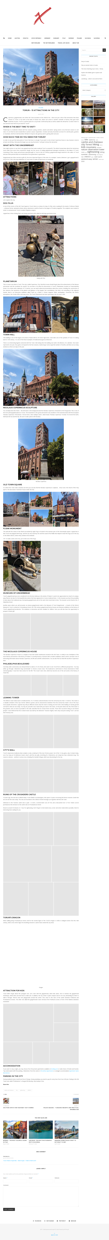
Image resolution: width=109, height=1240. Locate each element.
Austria (17, 38)
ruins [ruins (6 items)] (83, 152)
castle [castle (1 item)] (97, 140)
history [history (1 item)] (101, 145)
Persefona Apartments (47, 1071)
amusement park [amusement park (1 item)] (92, 137)
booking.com (54, 1069)
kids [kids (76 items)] (83, 147)
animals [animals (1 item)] (98, 137)
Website (57, 1178)
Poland (79, 38)
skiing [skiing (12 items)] (102, 152)
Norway (71, 38)
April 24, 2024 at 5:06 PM (8, 1158)
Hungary (56, 38)
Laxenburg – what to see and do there (91, 79)
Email (31, 1178)
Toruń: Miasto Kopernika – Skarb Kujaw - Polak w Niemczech (19, 1160)
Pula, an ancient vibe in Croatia (89, 65)
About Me (76, 43)
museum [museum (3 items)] (99, 147)
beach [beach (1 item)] (82, 140)
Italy (64, 38)
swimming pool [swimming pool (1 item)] (100, 154)
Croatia (25, 38)
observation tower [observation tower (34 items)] (96, 149)
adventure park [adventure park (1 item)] (84, 137)
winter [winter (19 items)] (95, 159)
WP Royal (66, 1229)
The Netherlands (49, 43)
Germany (47, 38)
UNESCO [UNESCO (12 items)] (87, 157)
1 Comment (76, 1094)
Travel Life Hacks (64, 43)
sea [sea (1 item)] (86, 152)
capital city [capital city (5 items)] (92, 140)
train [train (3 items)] (82, 157)
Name (5, 1178)
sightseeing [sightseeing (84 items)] (93, 152)
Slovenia (97, 38)
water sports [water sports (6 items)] (98, 157)
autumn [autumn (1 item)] (102, 137)
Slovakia (88, 38)
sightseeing (22, 1090)
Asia (6, 1094)
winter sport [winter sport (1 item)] (101, 159)
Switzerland (35, 43)
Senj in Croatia (85, 61)
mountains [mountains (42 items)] (91, 147)
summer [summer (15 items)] (84, 154)
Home (10, 38)
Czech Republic (36, 38)
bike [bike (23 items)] (86, 140)
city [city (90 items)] (83, 144)
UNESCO (29, 1090)
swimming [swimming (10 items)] (92, 154)
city (17, 1090)
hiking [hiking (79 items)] (96, 144)
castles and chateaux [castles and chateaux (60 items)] (92, 142)
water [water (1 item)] (92, 157)
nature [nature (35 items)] (84, 149)
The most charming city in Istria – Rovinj (92, 69)
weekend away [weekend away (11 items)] (86, 159)
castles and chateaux (9, 1090)
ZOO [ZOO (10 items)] (83, 161)
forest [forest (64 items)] (89, 144)
